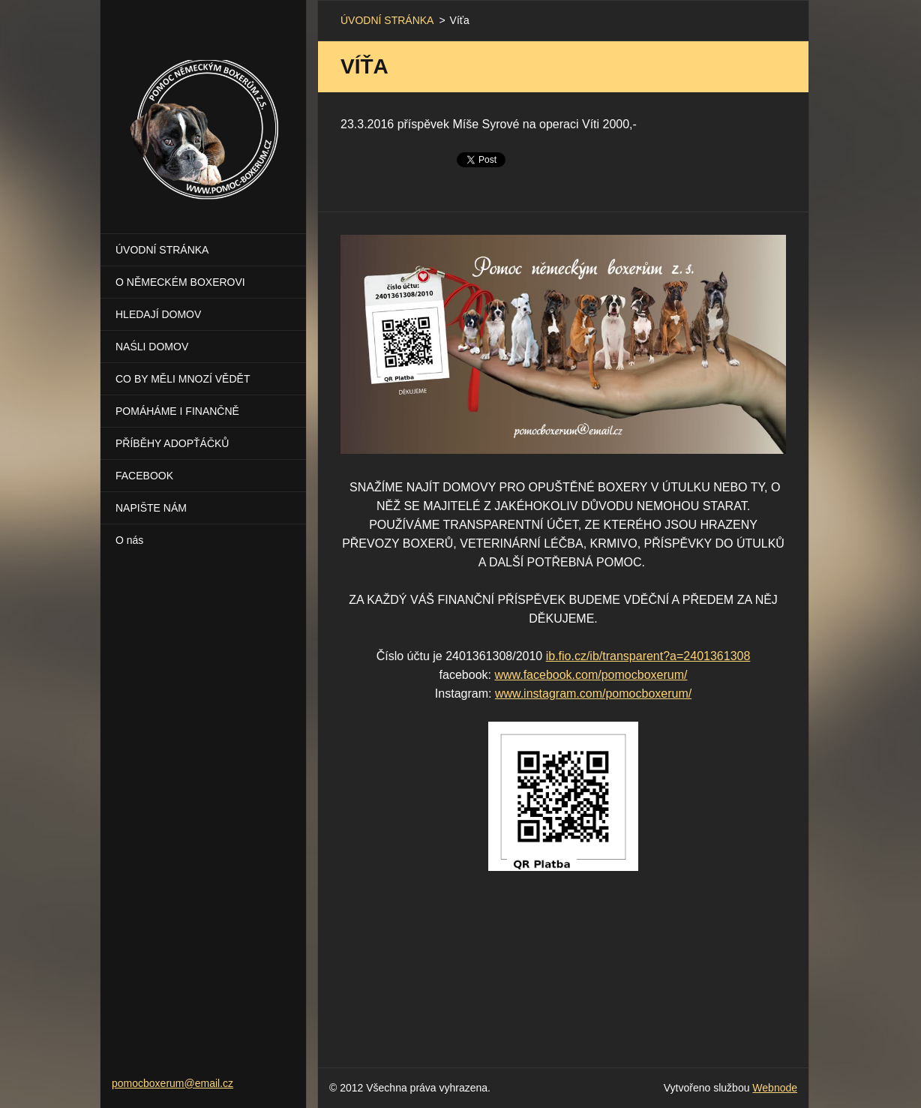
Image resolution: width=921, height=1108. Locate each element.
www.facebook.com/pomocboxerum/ (590, 674)
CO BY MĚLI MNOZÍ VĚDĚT (183, 379)
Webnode (774, 1088)
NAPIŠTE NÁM (151, 508)
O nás (129, 540)
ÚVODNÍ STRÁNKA (162, 250)
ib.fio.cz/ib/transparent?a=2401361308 (648, 656)
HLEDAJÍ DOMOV (158, 314)
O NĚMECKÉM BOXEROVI (180, 282)
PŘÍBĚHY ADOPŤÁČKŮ (172, 443)
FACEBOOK (144, 476)
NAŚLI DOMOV (152, 347)
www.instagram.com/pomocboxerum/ (593, 693)
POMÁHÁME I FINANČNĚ (177, 411)
